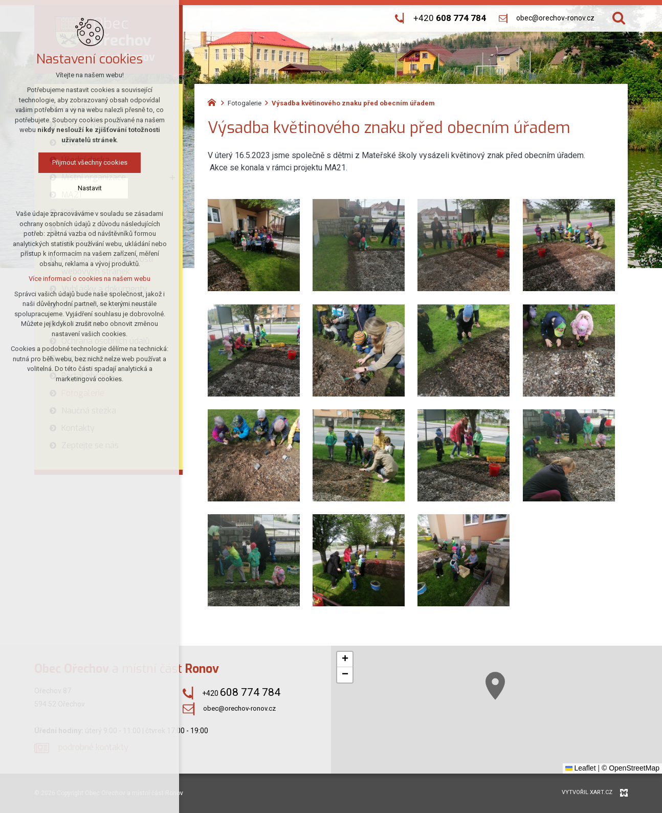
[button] (589, 746)
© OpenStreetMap (630, 768)
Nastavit (86, 188)
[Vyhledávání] (618, 18)
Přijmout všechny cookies (86, 162)
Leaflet (580, 768)
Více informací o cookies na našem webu (86, 278)
